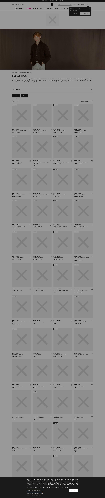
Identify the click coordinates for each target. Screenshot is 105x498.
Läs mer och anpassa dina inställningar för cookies (35, 493)
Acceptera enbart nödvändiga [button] (35, 490)
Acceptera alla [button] (73, 490)
